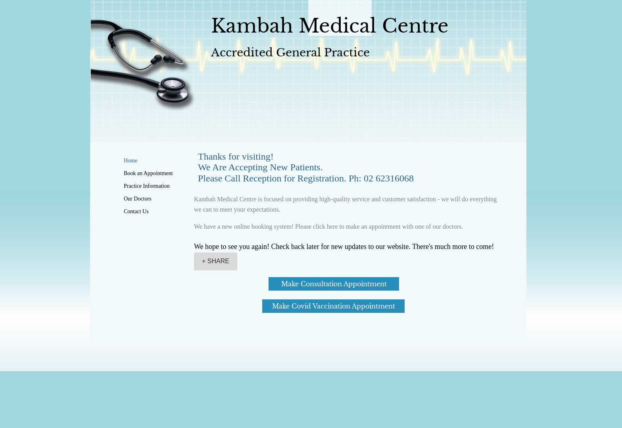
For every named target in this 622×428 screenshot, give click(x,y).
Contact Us (136, 211)
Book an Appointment (148, 173)
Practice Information (146, 186)
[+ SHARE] (215, 261)
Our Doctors (138, 199)
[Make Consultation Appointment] (334, 284)
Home (130, 161)
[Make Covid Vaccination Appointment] (333, 306)
